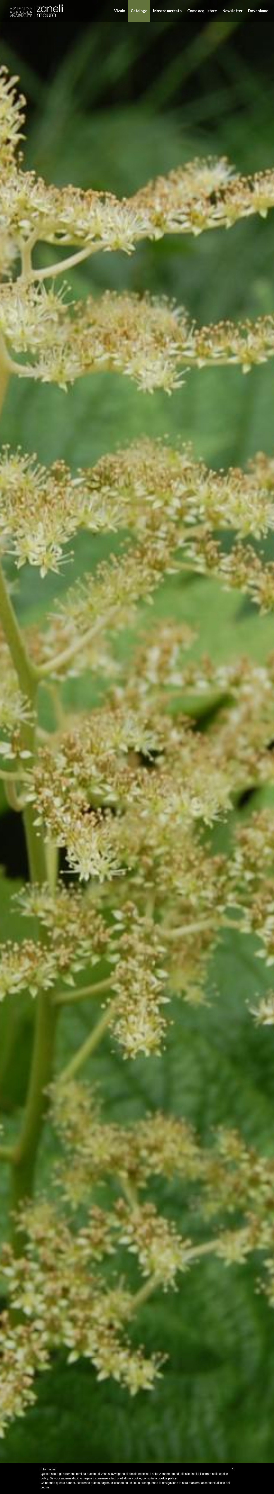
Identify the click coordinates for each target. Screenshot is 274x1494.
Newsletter (232, 10)
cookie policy (167, 1478)
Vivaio (119, 10)
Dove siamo (258, 10)
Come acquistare (202, 10)
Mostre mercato (167, 10)
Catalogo (139, 10)
